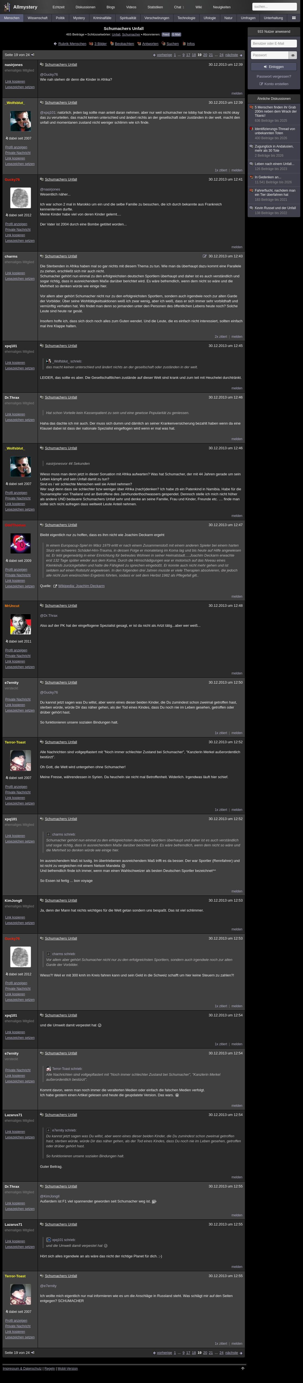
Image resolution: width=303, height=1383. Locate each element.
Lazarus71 (13, 1115)
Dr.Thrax (12, 397)
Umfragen (248, 18)
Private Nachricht (17, 153)
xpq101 (11, 346)
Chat (179, 7)
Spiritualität (128, 18)
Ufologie (210, 18)
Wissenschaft (37, 18)
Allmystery (25, 7)
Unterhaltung (273, 18)
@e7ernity (48, 1286)
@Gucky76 (49, 74)
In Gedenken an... (274, 179)
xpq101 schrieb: (61, 1240)
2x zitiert (221, 337)
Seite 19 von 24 (20, 55)
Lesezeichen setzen (20, 87)
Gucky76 (12, 179)
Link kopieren (15, 81)
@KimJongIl (49, 1196)
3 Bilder (101, 44)
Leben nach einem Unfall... (274, 166)
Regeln (50, 1369)
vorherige (164, 55)
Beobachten (124, 44)
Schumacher (131, 34)
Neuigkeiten (222, 7)
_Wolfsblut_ (15, 103)
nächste (231, 55)
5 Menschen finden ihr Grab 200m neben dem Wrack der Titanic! (274, 114)
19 (199, 55)
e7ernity (12, 683)
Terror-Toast (15, 742)
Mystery (79, 18)
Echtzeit (58, 7)
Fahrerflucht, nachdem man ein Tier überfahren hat (274, 195)
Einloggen (276, 67)
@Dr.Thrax (49, 615)
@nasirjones (50, 189)
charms (11, 256)
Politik (60, 18)
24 (221, 55)
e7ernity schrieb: (61, 1130)
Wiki (199, 7)
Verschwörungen (156, 18)
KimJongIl (13, 901)
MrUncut (12, 606)
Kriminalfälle (102, 18)
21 (211, 55)
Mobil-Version (68, 1369)
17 (188, 55)
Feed (166, 34)
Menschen (11, 18)
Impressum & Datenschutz (22, 1369)
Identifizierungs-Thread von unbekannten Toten (274, 133)
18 (194, 55)
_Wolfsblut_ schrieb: (64, 361)
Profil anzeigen (16, 147)
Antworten (150, 44)
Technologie (186, 18)
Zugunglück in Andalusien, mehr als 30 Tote (274, 151)
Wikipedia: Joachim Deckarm (81, 586)
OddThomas (15, 525)
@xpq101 (48, 112)
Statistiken (155, 7)
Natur (228, 18)
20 (205, 55)
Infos (191, 44)
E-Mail (176, 34)
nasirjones (14, 65)
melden (237, 93)
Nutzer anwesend (274, 32)
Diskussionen (85, 7)
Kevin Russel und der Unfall (274, 210)
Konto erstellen (277, 84)
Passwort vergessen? (274, 76)
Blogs (111, 7)
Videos (131, 7)
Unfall (116, 34)
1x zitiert (221, 170)
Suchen (173, 44)
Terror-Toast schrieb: (64, 1069)
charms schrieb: (61, 834)
